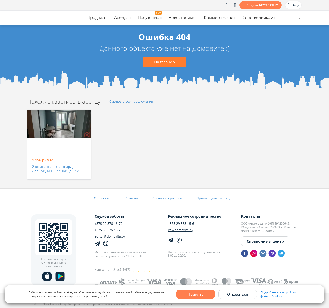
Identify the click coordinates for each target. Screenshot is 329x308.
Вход (293, 5)
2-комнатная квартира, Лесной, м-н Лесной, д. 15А (56, 169)
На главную (164, 61)
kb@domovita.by (180, 230)
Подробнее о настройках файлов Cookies (278, 294)
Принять (196, 294)
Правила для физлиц (213, 198)
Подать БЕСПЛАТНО (262, 5)
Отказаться (237, 294)
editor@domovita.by (110, 236)
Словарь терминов (167, 198)
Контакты (250, 216)
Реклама (131, 198)
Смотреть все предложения (131, 102)
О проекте (102, 198)
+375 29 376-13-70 (108, 223)
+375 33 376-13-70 (108, 230)
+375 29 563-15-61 (182, 223)
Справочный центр (265, 241)
